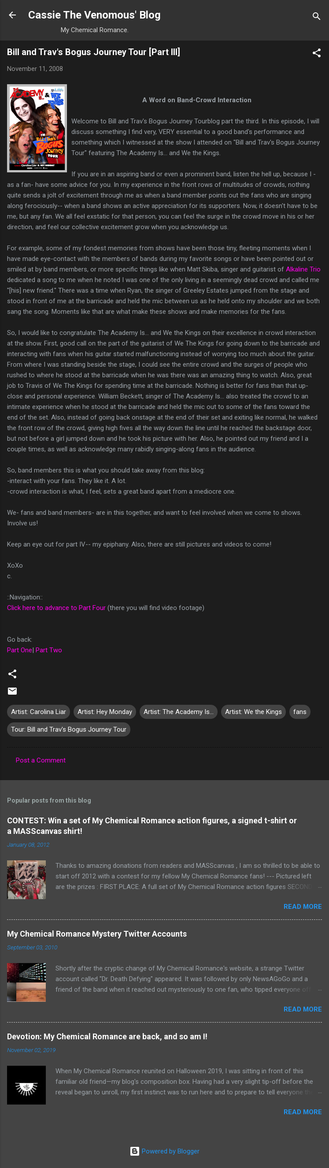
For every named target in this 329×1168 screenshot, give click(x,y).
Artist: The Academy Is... (179, 712)
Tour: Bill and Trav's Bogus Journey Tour (68, 729)
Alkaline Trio (303, 269)
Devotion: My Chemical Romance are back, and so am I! (107, 1036)
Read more (303, 907)
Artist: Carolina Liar (38, 712)
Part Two (49, 650)
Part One (19, 650)
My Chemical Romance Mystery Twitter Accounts (97, 933)
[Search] (316, 17)
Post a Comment (41, 760)
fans (300, 712)
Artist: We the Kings (253, 712)
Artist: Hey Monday (105, 712)
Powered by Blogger (164, 1151)
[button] (316, 54)
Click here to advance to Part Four (56, 608)
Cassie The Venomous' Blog (94, 15)
